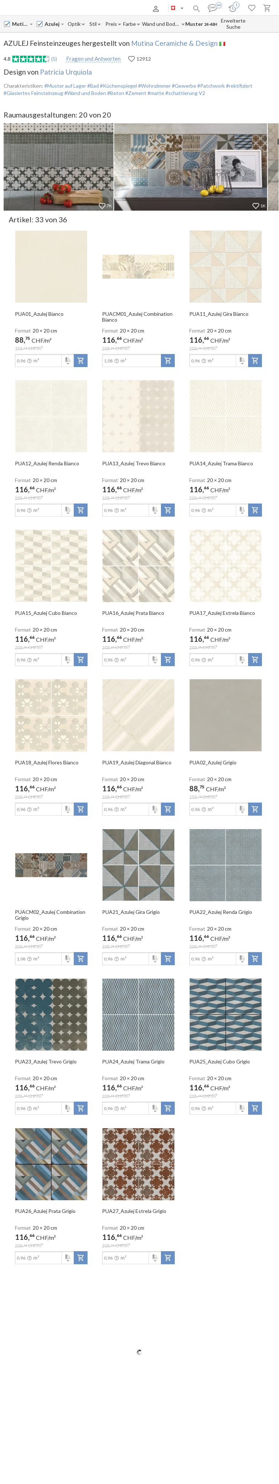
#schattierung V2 (184, 93)
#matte (155, 93)
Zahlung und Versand (72, 8)
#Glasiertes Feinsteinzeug (33, 93)
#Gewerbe (183, 86)
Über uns (40, 8)
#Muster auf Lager (65, 86)
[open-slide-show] (51, 266)
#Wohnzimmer (154, 86)
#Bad (92, 86)
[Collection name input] (52, 24)
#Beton (115, 93)
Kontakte (106, 8)
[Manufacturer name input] (20, 24)
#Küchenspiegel (118, 86)
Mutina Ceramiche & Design (174, 43)
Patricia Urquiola (66, 72)
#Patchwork (210, 86)
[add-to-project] (81, 360)
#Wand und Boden (84, 93)
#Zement (135, 93)
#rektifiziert (238, 86)
